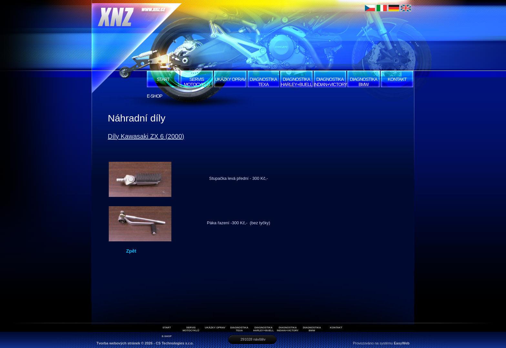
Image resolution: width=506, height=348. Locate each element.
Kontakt (397, 79)
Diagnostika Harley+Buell (296, 82)
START (163, 79)
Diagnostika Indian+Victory (330, 82)
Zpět (131, 251)
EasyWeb (402, 343)
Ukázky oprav (230, 79)
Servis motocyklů (196, 82)
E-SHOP (154, 96)
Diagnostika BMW (363, 82)
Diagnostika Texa (263, 82)
